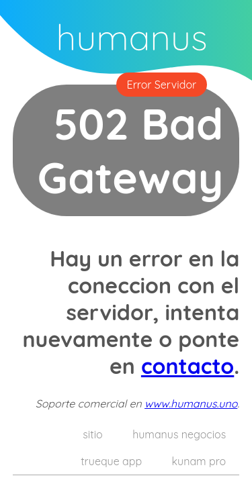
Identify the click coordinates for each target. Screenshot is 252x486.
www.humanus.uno (190, 403)
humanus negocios (179, 434)
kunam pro (199, 461)
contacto (187, 365)
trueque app (111, 461)
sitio (92, 434)
